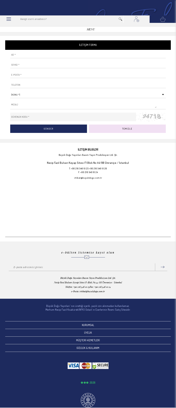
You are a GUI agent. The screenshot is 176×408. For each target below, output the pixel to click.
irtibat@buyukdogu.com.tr (88, 177)
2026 (93, 382)
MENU (91, 29)
